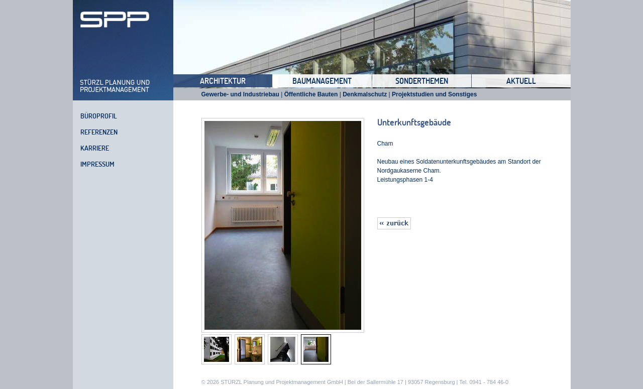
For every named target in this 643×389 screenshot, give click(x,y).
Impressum (97, 164)
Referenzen (99, 132)
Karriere (94, 148)
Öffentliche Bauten (311, 94)
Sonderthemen (421, 81)
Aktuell (521, 81)
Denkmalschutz (365, 94)
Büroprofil (98, 115)
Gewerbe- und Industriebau (240, 94)
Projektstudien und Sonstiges (434, 94)
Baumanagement (322, 81)
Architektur (223, 81)
